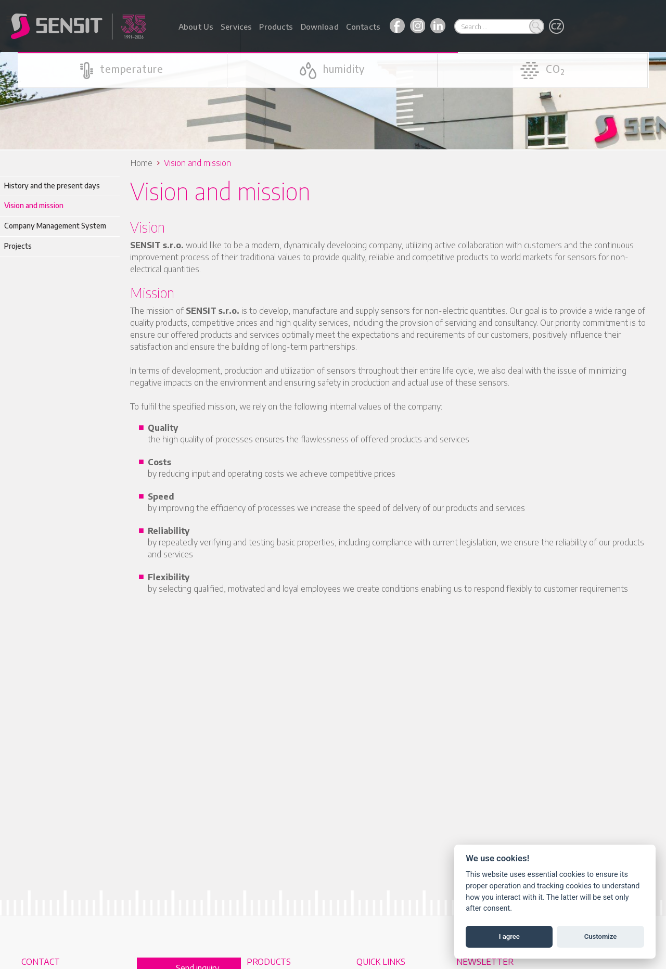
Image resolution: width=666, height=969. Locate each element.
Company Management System (55, 224)
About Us (195, 26)
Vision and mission (33, 204)
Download (320, 26)
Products (276, 26)
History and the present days (52, 184)
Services (236, 26)
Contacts (363, 26)
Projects (18, 244)
